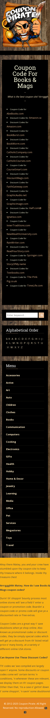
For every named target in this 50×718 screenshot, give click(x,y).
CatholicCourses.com (19, 160)
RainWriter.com (16, 242)
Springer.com (35, 255)
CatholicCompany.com (19, 152)
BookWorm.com (16, 143)
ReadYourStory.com (18, 251)
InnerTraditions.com (18, 225)
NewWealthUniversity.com (22, 234)
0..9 (8, 338)
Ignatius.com (14, 216)
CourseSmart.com (17, 169)
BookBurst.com (15, 135)
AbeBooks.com (15, 113)
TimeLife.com (35, 285)
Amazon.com (14, 126)
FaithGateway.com (17, 186)
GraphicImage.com (17, 203)
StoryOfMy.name (16, 264)
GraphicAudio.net (17, 195)
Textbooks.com (15, 272)
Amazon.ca (35, 117)
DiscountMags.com (18, 178)
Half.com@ (35, 208)
